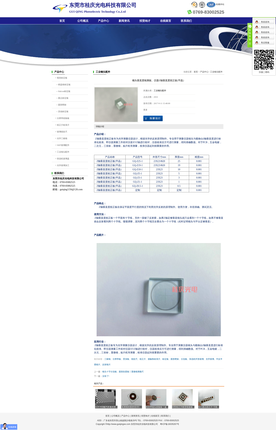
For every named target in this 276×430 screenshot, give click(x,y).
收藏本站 (220, 4)
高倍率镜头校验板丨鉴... (157, 407)
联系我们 (186, 20)
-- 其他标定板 (61, 111)
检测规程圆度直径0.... (132, 407)
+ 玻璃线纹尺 (61, 132)
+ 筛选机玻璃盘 (62, 158)
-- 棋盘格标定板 (63, 84)
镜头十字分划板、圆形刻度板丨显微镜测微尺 (123, 371)
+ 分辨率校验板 (62, 118)
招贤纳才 (144, 20)
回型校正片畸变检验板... (183, 407)
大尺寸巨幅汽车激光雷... (106, 407)
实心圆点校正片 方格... (208, 407)
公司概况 (82, 20)
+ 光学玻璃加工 (62, 165)
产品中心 (103, 20)
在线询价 (153, 118)
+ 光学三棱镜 (61, 138)
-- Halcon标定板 (62, 91)
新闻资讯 (124, 20)
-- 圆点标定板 (61, 98)
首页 (62, 20)
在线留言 (165, 20)
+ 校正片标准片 (62, 125)
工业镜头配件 (216, 72)
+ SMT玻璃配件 (62, 145)
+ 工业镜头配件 (62, 152)
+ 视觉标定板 (61, 78)
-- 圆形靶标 (60, 105)
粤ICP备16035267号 (169, 424)
